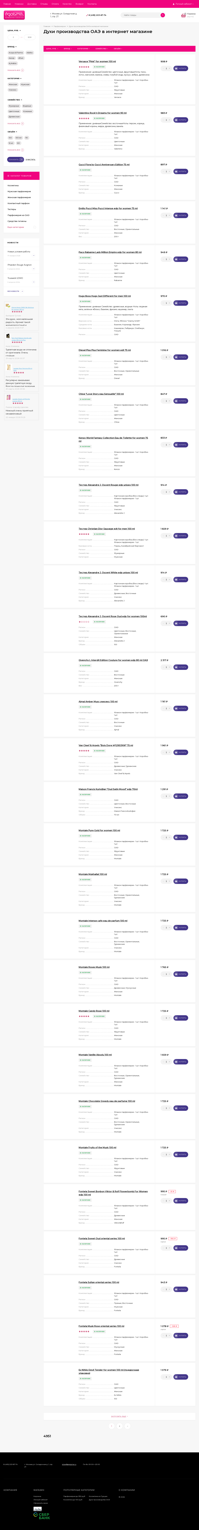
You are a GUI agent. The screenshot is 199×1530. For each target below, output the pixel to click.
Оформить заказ (41, 1503)
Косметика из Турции (98, 1496)
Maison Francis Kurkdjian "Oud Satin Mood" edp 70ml (108, 789)
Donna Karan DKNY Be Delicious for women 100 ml (23, 308)
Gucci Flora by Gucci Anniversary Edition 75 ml (104, 164)
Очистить (30, 160)
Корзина (37, 1496)
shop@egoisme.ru (69, 1464)
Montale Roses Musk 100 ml (94, 967)
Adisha (29, 53)
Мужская (25, 84)
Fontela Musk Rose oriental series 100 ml (101, 1326)
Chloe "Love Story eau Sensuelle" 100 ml (101, 394)
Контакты (92, 4)
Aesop (11, 58)
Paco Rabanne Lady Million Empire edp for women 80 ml (110, 252)
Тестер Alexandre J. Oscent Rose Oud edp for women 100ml (113, 616)
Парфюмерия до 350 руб (74, 1496)
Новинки (19, 4)
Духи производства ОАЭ (99, 1500)
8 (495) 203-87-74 (97, 15)
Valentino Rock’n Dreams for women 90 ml (103, 113)
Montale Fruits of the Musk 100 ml (97, 1147)
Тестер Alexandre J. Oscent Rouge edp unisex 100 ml (108, 485)
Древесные (14, 116)
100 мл (18, 138)
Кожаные (27, 111)
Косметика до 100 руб (72, 1500)
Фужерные (14, 106)
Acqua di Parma (16, 53)
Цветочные (14, 111)
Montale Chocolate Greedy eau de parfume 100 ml (107, 1101)
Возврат (80, 4)
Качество (67, 4)
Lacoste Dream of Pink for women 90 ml (21, 400)
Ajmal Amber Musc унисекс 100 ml (98, 701)
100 (10, 138)
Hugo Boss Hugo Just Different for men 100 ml (105, 296)
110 (26, 138)
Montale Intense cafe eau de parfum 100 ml (103, 920)
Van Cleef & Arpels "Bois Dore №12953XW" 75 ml (106, 745)
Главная (7, 4)
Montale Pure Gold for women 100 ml (99, 830)
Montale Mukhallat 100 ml (93, 874)
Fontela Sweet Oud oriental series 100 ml (102, 1238)
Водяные (27, 106)
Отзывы (44, 4)
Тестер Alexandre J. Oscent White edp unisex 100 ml (108, 572)
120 (18, 143)
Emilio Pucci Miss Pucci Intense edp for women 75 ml (108, 208)
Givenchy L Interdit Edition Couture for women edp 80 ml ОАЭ (113, 660)
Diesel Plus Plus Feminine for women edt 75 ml (105, 350)
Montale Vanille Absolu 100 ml (95, 1054)
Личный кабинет (41, 1500)
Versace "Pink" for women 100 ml (97, 61)
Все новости (16, 291)
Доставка (32, 4)
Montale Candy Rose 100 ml (94, 1011)
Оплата (55, 4)
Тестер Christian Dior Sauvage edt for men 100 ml (107, 528)
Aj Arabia (12, 63)
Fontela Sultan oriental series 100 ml (99, 1282)
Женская (13, 84)
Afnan (20, 58)
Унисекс (12, 90)
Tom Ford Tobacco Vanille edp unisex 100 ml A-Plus (21, 339)
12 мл (11, 143)
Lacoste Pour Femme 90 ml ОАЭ (22, 369)
